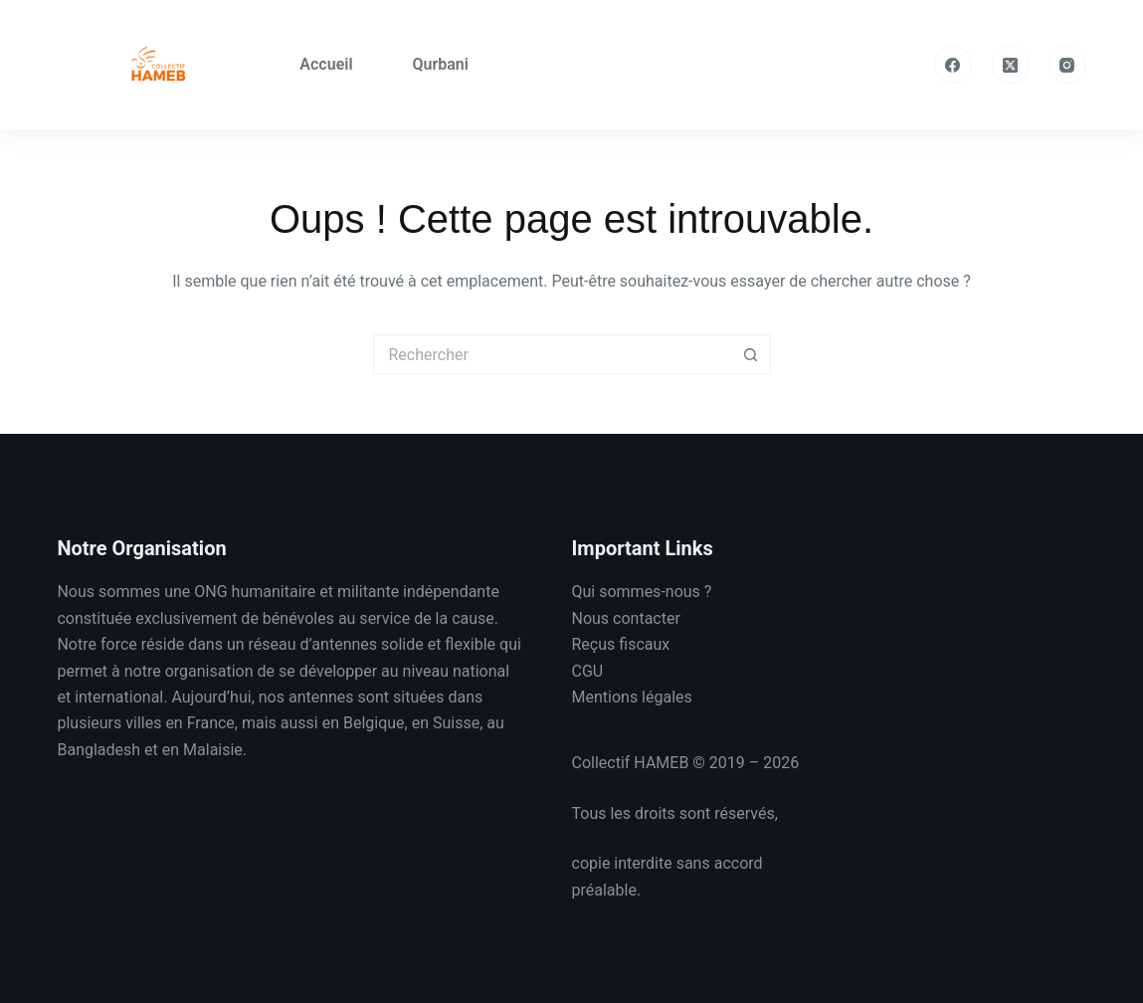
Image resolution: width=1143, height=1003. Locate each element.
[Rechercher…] (552, 354)
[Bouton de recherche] (751, 354)
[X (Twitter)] (1011, 65)
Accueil (325, 64)
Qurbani (441, 64)
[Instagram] (1067, 65)
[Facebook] (953, 65)
